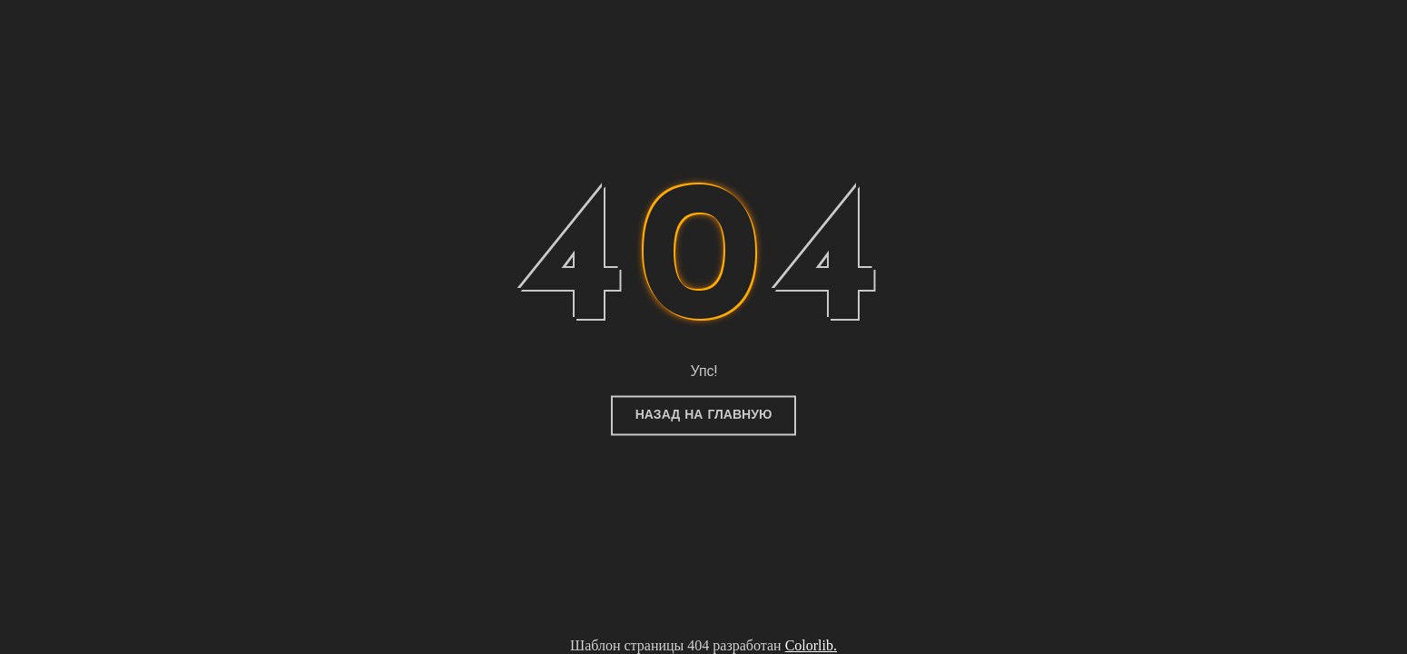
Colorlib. (811, 645)
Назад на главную (703, 415)
